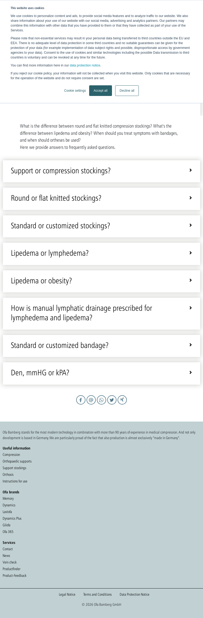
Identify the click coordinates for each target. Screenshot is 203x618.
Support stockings (14, 468)
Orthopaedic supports (17, 461)
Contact (8, 549)
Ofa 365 (8, 531)
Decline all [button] (127, 91)
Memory (8, 498)
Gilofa (6, 525)
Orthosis (8, 474)
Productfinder (11, 569)
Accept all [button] (100, 91)
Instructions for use (15, 481)
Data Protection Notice (134, 594)
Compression (11, 454)
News (6, 555)
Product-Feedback (14, 575)
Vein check (9, 562)
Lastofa (7, 512)
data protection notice (85, 65)
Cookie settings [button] (75, 91)
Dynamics (9, 505)
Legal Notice (67, 594)
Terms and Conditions (97, 594)
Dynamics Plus (12, 518)
